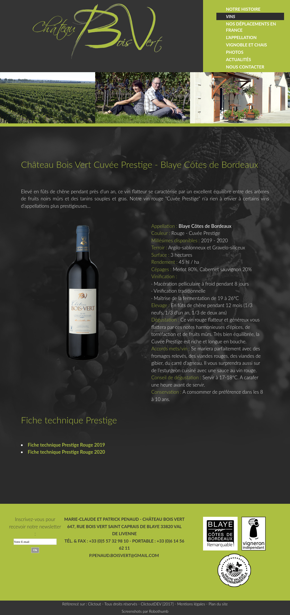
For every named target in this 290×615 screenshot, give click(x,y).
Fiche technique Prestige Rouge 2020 (68, 452)
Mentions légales (191, 604)
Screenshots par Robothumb (144, 611)
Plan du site (218, 604)
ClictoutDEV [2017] (157, 604)
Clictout (94, 604)
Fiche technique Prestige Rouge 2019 (68, 445)
